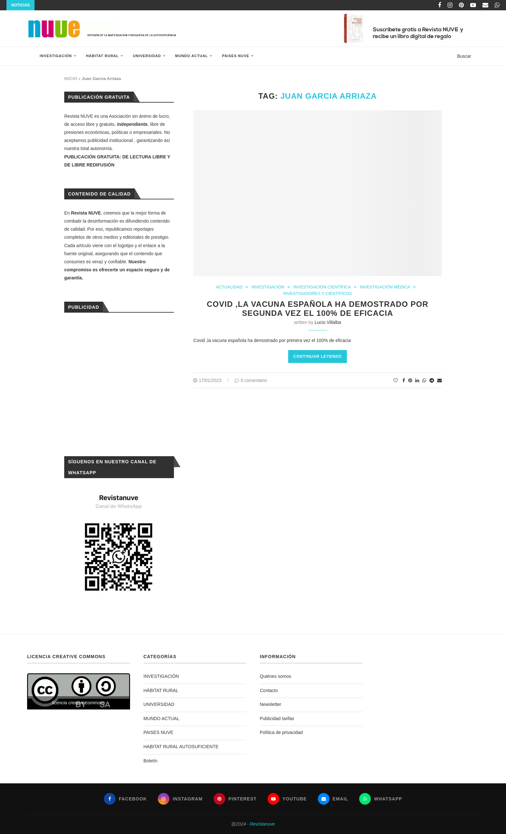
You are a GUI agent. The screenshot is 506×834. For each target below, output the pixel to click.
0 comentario (251, 380)
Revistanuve (262, 824)
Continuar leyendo (317, 356)
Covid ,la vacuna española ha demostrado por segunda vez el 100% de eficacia (318, 308)
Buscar (464, 56)
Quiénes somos (275, 676)
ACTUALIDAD (229, 287)
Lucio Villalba (328, 322)
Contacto (269, 690)
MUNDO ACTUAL (191, 56)
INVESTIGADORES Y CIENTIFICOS (317, 293)
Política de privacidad (281, 732)
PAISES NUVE (235, 56)
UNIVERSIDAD (147, 56)
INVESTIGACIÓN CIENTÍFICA (322, 287)
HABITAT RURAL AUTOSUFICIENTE (181, 746)
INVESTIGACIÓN (56, 56)
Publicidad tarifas (277, 718)
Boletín (151, 760)
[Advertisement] (119, 383)
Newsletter (270, 704)
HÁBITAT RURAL (102, 56)
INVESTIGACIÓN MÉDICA (385, 287)
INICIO (70, 78)
